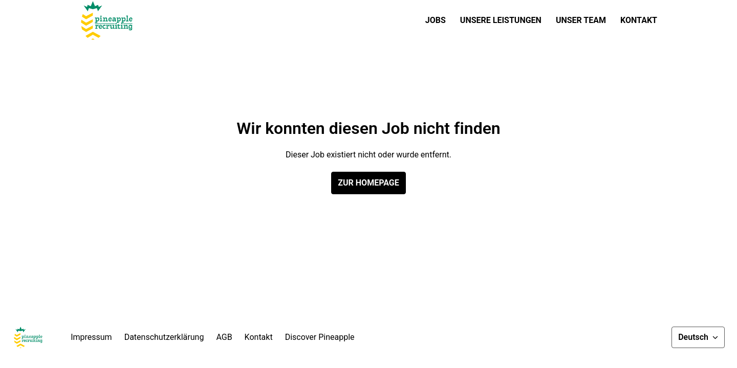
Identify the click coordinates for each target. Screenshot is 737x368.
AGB (224, 337)
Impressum (91, 337)
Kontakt (638, 20)
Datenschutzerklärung (164, 337)
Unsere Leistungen (500, 20)
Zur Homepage (368, 183)
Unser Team (581, 20)
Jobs (435, 20)
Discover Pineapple (320, 337)
